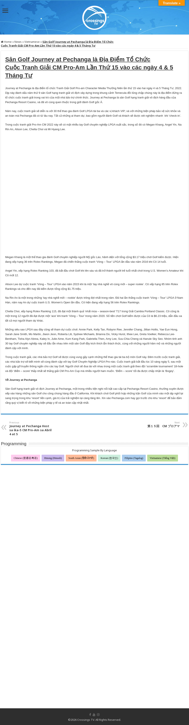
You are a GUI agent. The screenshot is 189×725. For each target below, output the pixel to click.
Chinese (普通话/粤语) (26, 458)
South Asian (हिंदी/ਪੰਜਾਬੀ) (81, 458)
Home (6, 42)
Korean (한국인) (109, 458)
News (18, 42)
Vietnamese (32, 42)
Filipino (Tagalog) (134, 458)
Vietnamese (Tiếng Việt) (162, 458)
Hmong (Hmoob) (53, 458)
